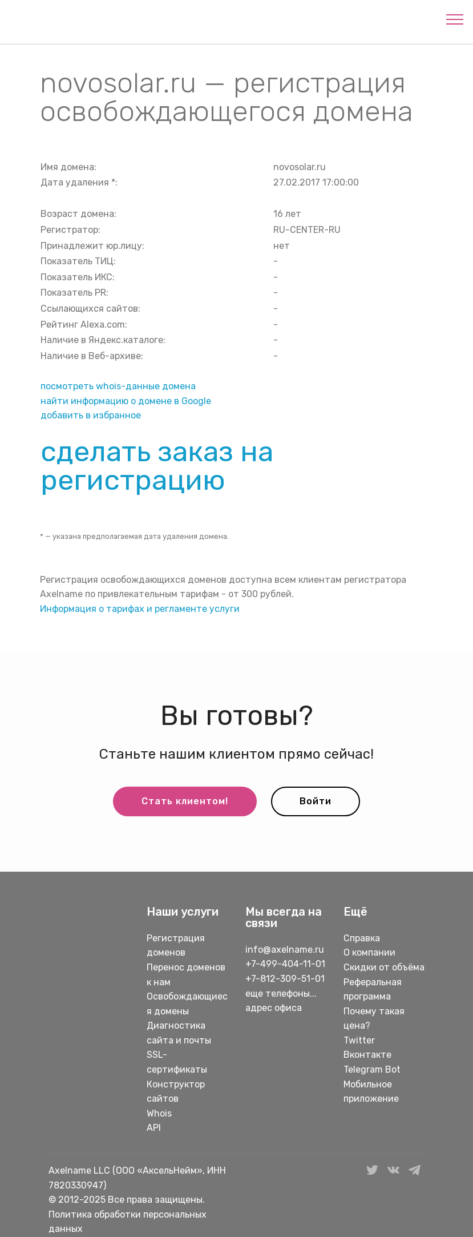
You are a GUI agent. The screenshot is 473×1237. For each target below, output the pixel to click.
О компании (369, 952)
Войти (315, 801)
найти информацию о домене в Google (126, 401)
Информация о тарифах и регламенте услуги (140, 608)
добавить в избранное (91, 415)
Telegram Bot (372, 1069)
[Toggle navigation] (455, 19)
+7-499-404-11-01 (285, 963)
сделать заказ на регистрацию (157, 465)
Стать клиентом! (185, 801)
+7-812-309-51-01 (285, 978)
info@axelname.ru (284, 949)
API (154, 1127)
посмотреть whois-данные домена (118, 386)
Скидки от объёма (384, 967)
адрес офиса (273, 1007)
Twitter (359, 1040)
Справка (361, 938)
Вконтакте (367, 1054)
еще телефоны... (281, 993)
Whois (159, 1113)
